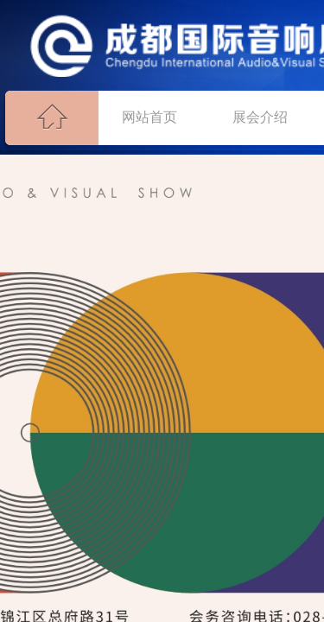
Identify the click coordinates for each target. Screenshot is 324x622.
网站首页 (149, 117)
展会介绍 (260, 117)
